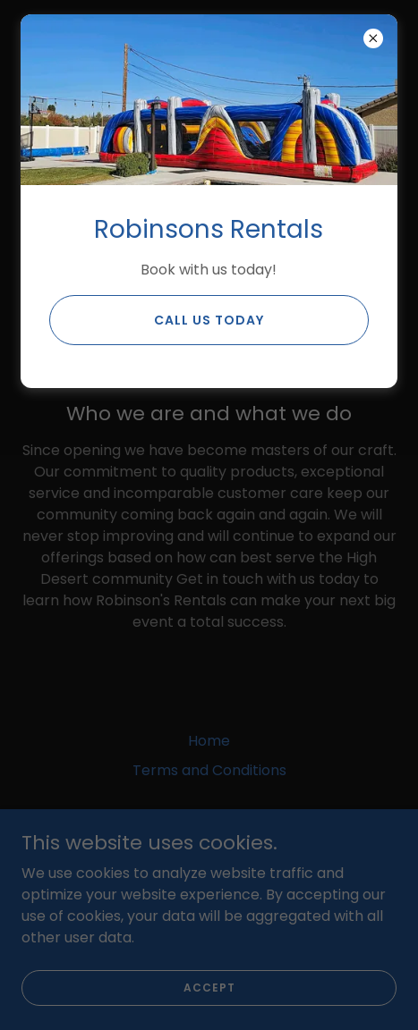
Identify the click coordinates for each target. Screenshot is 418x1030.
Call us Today (209, 320)
